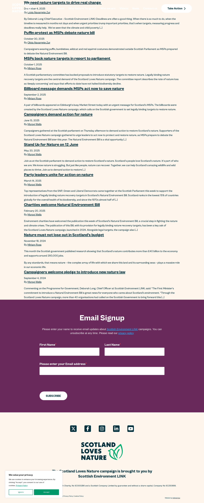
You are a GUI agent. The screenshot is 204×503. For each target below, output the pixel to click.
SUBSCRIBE (53, 398)
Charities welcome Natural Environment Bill (62, 204)
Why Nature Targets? (82, 8)
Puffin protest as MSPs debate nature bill (59, 32)
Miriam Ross (34, 68)
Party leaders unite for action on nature (58, 174)
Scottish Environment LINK (122, 331)
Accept (46, 492)
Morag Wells (34, 124)
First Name (47, 347)
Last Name (112, 347)
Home (60, 8)
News (135, 8)
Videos (123, 8)
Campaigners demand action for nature (58, 114)
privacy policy (126, 335)
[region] (33, 484)
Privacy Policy (22, 486)
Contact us (150, 8)
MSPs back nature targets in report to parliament (67, 58)
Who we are (108, 8)
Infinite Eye (176, 498)
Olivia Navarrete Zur (38, 42)
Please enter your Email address (62, 366)
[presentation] (59, 386)
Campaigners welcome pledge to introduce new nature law (74, 272)
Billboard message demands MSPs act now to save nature (74, 88)
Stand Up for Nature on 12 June (51, 144)
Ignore (21, 492)
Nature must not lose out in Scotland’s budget (64, 235)
